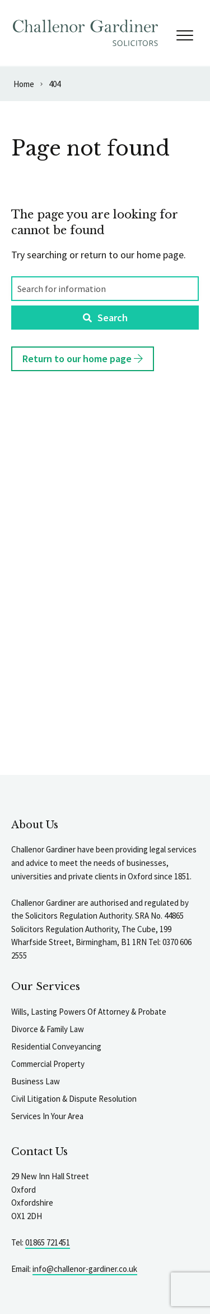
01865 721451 (47, 1242)
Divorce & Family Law (47, 1029)
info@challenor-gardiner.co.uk (84, 1268)
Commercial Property (48, 1063)
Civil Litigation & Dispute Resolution (74, 1098)
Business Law (35, 1081)
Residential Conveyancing (56, 1046)
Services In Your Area (47, 1116)
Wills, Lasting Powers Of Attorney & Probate (88, 1011)
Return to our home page (82, 358)
